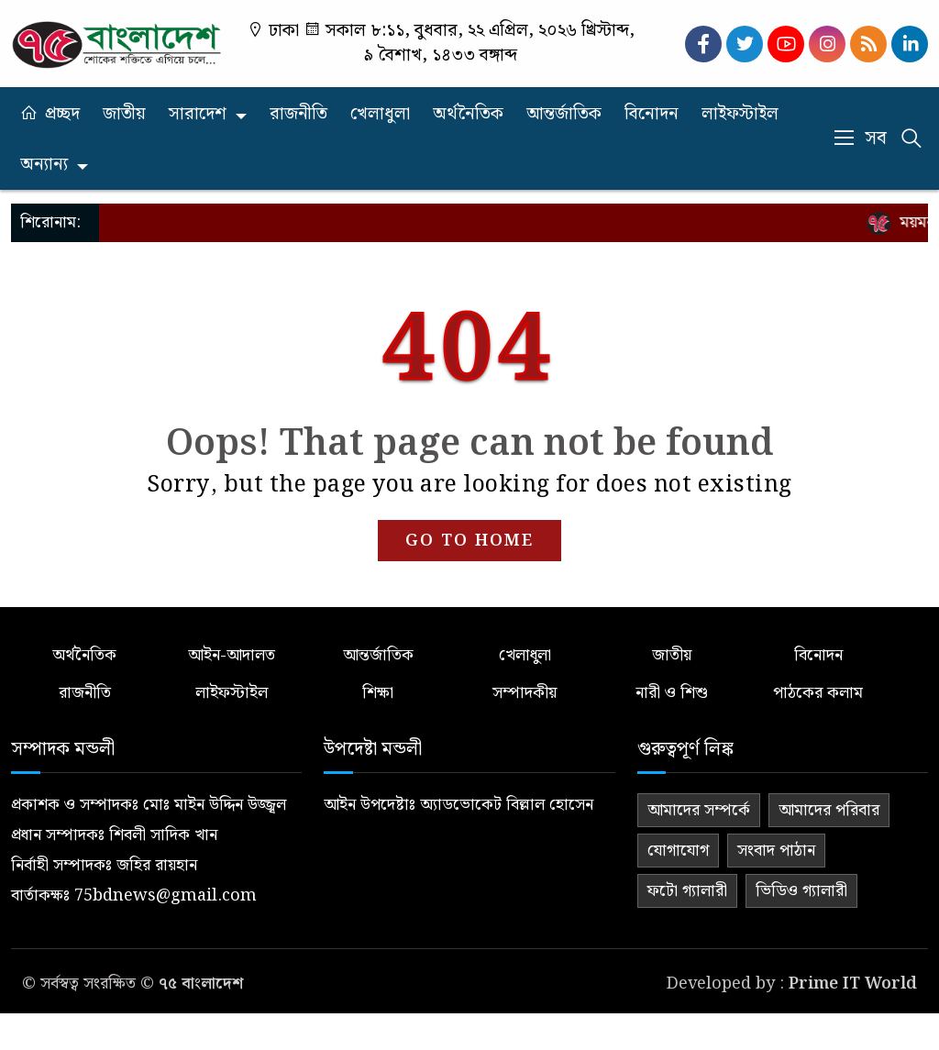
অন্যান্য (44, 164)
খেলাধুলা (380, 114)
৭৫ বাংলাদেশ (201, 983)
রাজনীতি (298, 114)
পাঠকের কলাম (818, 692)
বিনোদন (651, 114)
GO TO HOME (469, 540)
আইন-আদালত (231, 655)
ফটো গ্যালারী (687, 891)
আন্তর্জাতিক (564, 114)
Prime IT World (853, 983)
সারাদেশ (197, 114)
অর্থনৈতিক (468, 114)
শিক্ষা (377, 692)
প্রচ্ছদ (62, 114)
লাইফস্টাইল (740, 114)
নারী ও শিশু (671, 692)
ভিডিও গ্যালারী (801, 891)
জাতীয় (124, 114)
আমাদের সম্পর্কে (698, 810)
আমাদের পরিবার (829, 810)
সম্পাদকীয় (524, 692)
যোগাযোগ (678, 850)
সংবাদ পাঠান (776, 850)
